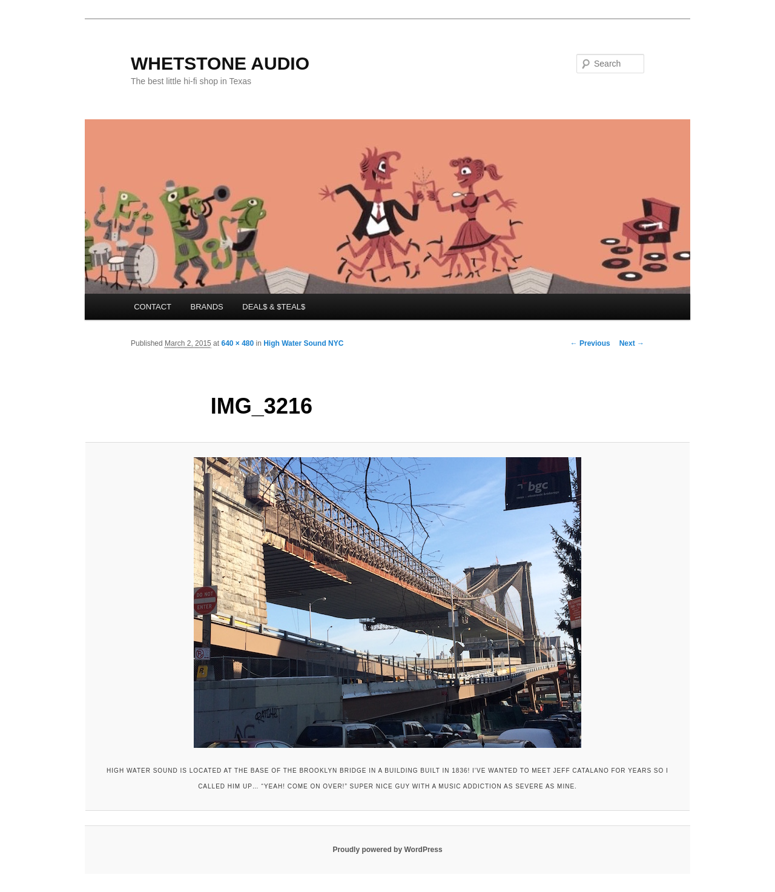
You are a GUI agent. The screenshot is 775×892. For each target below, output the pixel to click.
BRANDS (207, 306)
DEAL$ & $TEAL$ (273, 306)
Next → (631, 343)
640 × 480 (237, 343)
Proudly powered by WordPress (387, 849)
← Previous (590, 343)
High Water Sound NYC (303, 343)
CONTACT (152, 306)
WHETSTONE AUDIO (220, 63)
